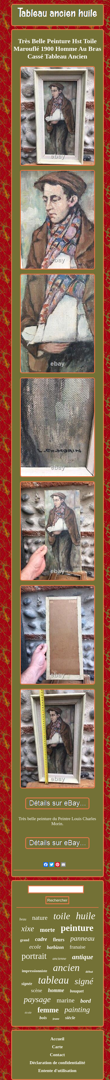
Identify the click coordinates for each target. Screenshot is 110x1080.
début (89, 971)
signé (84, 981)
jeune (56, 1018)
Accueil (57, 1038)
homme (56, 990)
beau (22, 919)
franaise (78, 947)
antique (82, 957)
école (28, 1012)
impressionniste (34, 971)
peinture (77, 928)
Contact (57, 1054)
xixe (27, 928)
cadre (41, 939)
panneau (82, 938)
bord (85, 1001)
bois (43, 1017)
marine (66, 1000)
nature (39, 917)
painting (77, 1009)
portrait (34, 956)
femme (48, 1010)
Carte (57, 1046)
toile (61, 916)
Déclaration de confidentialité (57, 1062)
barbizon (55, 947)
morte (47, 930)
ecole (35, 947)
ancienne (59, 958)
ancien (66, 967)
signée (26, 984)
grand (24, 940)
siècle (70, 1017)
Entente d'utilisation (57, 1070)
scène (36, 990)
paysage (37, 999)
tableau (53, 980)
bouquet (77, 991)
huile (85, 916)
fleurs (58, 939)
